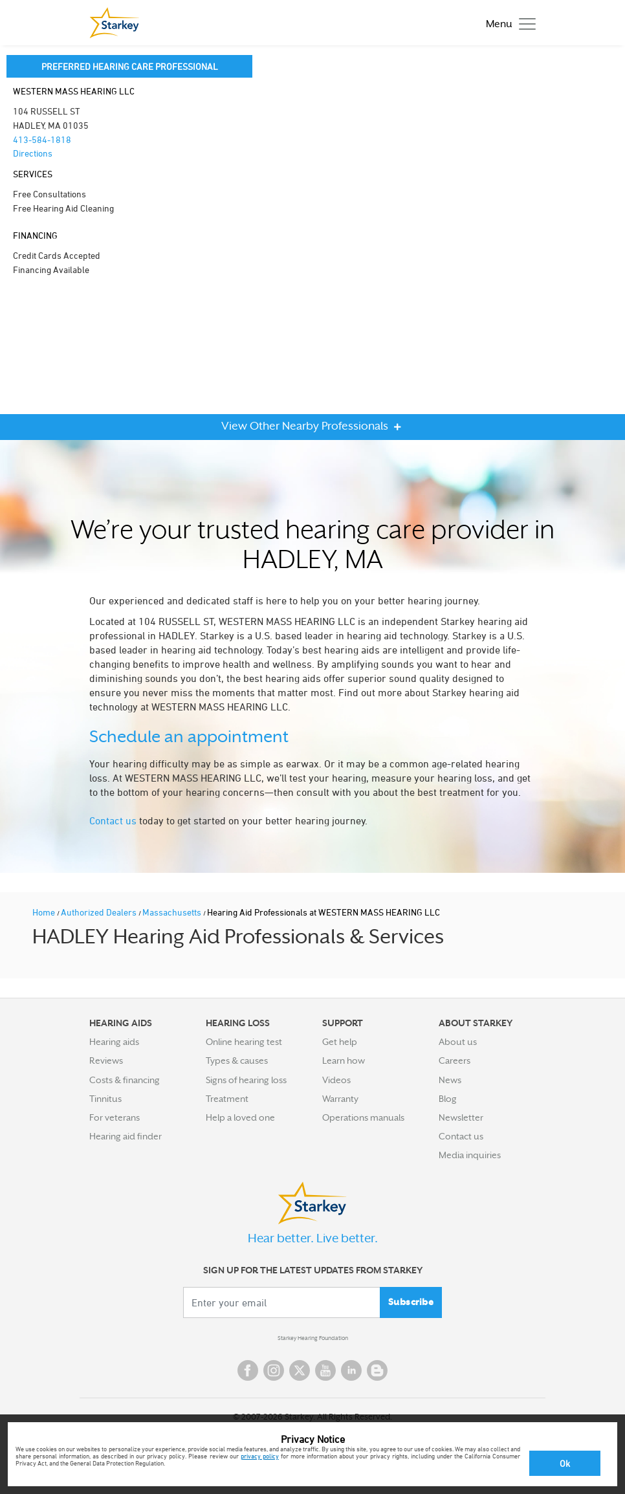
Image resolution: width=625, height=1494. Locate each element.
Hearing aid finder (125, 1136)
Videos (336, 1080)
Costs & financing (124, 1080)
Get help (339, 1042)
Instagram (273, 1370)
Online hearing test (244, 1042)
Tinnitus (105, 1098)
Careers (454, 1060)
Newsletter (461, 1117)
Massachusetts (172, 911)
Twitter (299, 1370)
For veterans (114, 1117)
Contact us (113, 820)
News (450, 1080)
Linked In (351, 1370)
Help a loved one (240, 1117)
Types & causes (237, 1060)
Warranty (340, 1098)
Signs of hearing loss (246, 1080)
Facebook (247, 1370)
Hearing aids (114, 1042)
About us (458, 1042)
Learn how (343, 1060)
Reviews (106, 1060)
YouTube (325, 1370)
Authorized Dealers (99, 911)
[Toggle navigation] (507, 23)
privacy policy (260, 1456)
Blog (448, 1098)
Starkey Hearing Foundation (313, 1338)
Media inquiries (470, 1155)
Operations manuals (363, 1117)
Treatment (227, 1098)
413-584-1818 (42, 139)
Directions (32, 153)
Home (44, 911)
